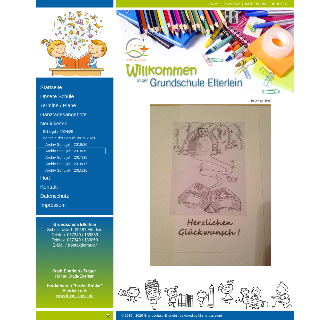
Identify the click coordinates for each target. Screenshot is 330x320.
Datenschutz (54, 196)
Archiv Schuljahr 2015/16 (66, 170)
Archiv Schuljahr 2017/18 (66, 157)
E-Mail (58, 245)
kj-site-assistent (210, 315)
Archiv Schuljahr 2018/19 (66, 151)
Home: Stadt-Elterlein (74, 276)
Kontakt (49, 187)
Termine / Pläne (58, 105)
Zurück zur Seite (261, 100)
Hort (45, 178)
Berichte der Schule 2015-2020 (69, 138)
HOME (214, 4)
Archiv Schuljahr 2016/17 (66, 164)
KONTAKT (232, 4)
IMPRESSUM (255, 4)
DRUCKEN (278, 4)
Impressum (53, 205)
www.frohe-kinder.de (75, 296)
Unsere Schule (57, 96)
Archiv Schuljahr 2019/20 (66, 144)
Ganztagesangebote (63, 114)
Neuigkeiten (54, 123)
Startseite (51, 87)
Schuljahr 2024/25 (58, 131)
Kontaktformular (82, 245)
